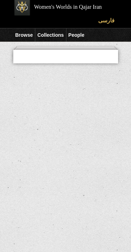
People (76, 35)
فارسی (106, 20)
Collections (50, 35)
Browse (24, 35)
